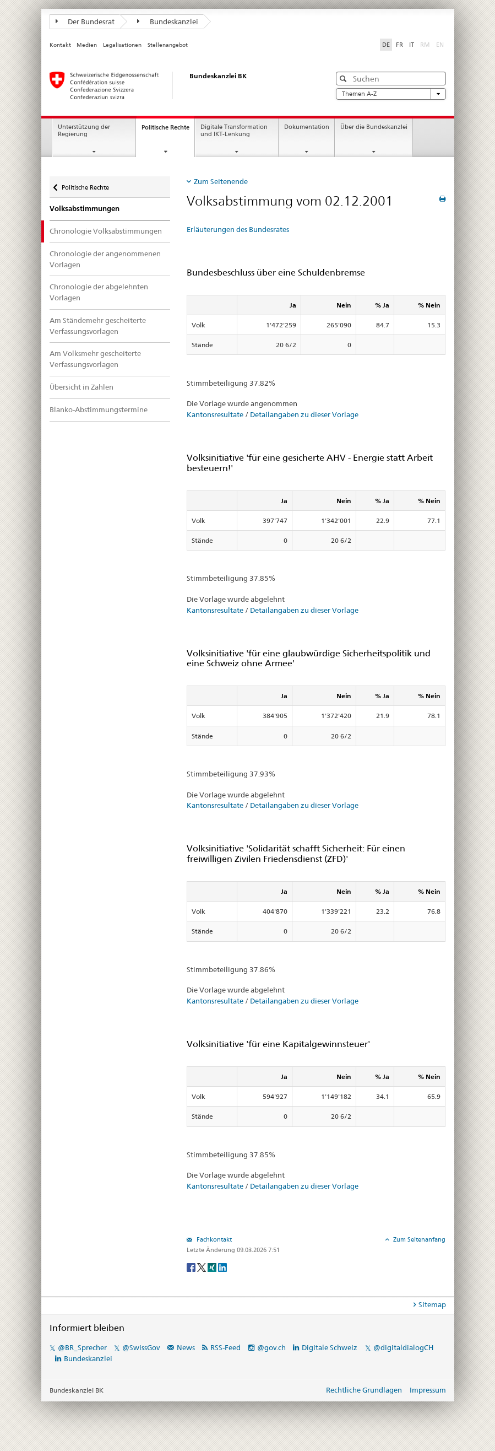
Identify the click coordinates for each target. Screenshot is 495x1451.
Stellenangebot (168, 45)
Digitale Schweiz (330, 1347)
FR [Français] (399, 44)
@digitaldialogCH (403, 1347)
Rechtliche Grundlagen (364, 1389)
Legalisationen (122, 45)
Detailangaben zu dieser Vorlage (304, 414)
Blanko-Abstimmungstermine (99, 409)
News (186, 1347)
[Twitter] (202, 1267)
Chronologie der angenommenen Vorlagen (105, 259)
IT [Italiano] (411, 44)
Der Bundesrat (85, 21)
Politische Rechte (168, 130)
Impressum (428, 1389)
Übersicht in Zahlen (81, 386)
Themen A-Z (391, 94)
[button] (344, 78)
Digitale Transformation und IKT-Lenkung (234, 130)
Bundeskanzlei (167, 21)
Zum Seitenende (221, 181)
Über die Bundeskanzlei (373, 127)
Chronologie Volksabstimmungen (106, 230)
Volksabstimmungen (84, 208)
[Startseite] (179, 85)
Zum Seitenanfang (418, 1239)
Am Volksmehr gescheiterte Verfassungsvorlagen (95, 359)
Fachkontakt (213, 1239)
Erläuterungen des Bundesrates (238, 229)
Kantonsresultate (215, 414)
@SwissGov (141, 1347)
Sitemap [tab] (432, 1304)
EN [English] (440, 44)
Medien (87, 45)
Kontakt (60, 45)
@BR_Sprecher (82, 1347)
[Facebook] (192, 1267)
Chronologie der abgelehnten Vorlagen (99, 292)
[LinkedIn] (222, 1267)
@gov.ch (271, 1347)
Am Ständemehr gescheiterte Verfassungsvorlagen (98, 326)
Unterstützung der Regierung (84, 130)
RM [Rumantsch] (425, 44)
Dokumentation (306, 127)
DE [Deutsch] (386, 44)
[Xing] (213, 1267)
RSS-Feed (225, 1347)
